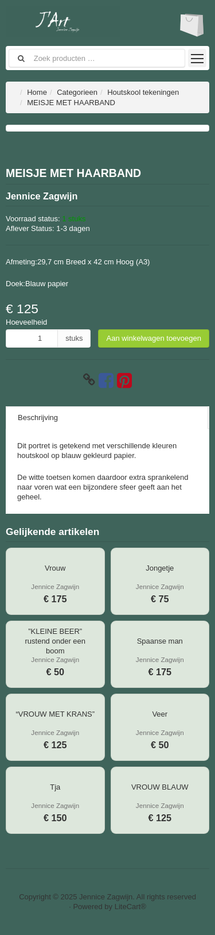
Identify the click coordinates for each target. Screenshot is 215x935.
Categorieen (77, 92)
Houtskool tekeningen (143, 92)
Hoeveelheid (26, 322)
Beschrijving (38, 417)
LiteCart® (130, 906)
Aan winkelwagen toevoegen (153, 338)
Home (37, 92)
